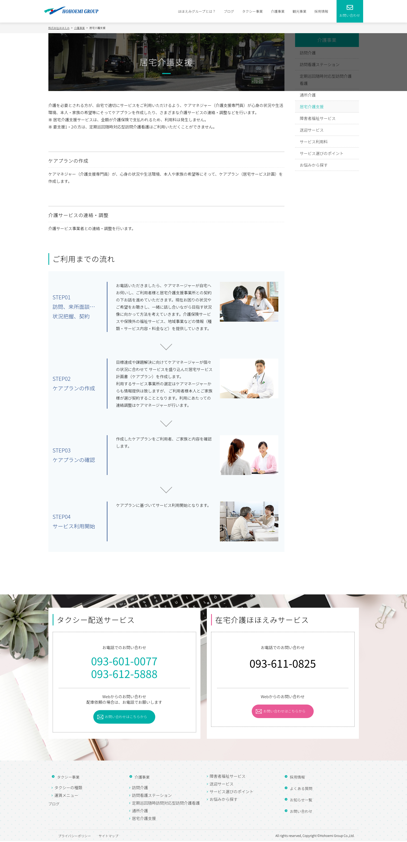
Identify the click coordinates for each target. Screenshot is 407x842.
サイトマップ (121, 836)
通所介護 (308, 94)
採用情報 (321, 11)
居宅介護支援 (312, 105)
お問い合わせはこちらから (126, 717)
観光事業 (299, 11)
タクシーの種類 (68, 788)
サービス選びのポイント (322, 152)
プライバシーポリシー (73, 836)
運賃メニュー (66, 796)
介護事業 (277, 11)
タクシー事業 (252, 11)
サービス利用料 (314, 140)
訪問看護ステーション (152, 796)
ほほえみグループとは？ (197, 11)
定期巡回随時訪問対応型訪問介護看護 (166, 803)
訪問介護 (140, 788)
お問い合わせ (298, 812)
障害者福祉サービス (318, 117)
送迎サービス (312, 129)
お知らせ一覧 (298, 800)
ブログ (229, 11)
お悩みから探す (314, 164)
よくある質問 (298, 789)
